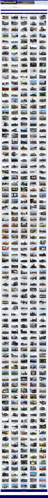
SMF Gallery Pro (25, 493)
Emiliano (6, 257)
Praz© (34, 26)
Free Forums (24, 496)
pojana (43, 358)
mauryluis (44, 67)
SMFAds (21, 496)
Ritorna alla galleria (24, 491)
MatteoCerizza (44, 174)
